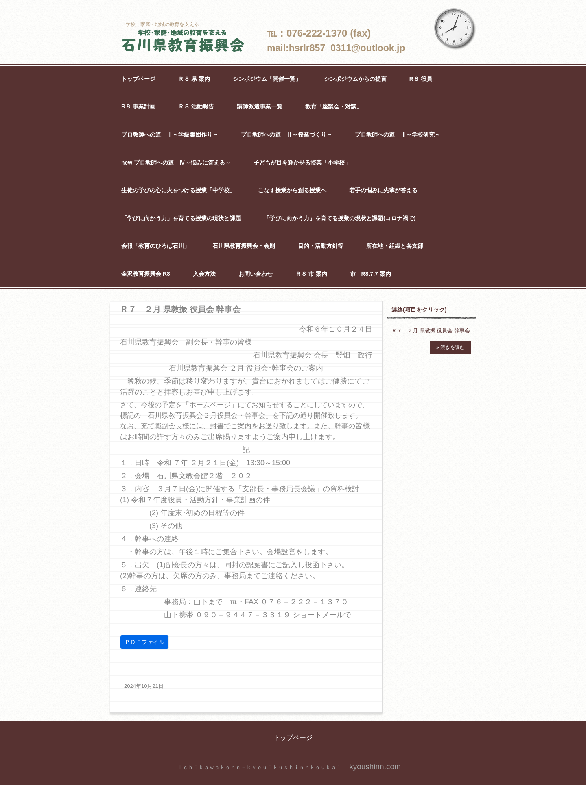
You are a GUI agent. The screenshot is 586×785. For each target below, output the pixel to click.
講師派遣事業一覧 (259, 106)
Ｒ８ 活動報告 (196, 106)
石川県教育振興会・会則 (243, 246)
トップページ (138, 79)
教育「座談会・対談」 (333, 106)
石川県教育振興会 (183, 41)
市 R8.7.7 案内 (370, 274)
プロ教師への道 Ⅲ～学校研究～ (397, 134)
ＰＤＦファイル (144, 642)
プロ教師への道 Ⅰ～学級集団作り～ (169, 134)
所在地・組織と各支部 (394, 246)
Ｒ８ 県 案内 (194, 79)
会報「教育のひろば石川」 (155, 246)
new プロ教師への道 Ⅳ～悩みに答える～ (176, 162)
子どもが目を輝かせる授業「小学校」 (302, 162)
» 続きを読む (450, 347)
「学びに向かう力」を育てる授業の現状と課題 (181, 218)
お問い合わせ (255, 274)
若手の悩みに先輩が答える (383, 190)
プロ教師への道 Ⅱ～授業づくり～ (286, 134)
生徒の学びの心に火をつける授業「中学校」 (178, 190)
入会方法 (204, 274)
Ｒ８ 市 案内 (311, 274)
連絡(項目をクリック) (418, 309)
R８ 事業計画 (138, 106)
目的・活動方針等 (320, 246)
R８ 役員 (420, 79)
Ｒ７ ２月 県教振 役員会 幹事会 (430, 330)
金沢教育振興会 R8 (145, 274)
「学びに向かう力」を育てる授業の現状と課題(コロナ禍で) (339, 218)
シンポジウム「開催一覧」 (267, 79)
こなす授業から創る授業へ (292, 190)
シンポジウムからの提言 (355, 79)
